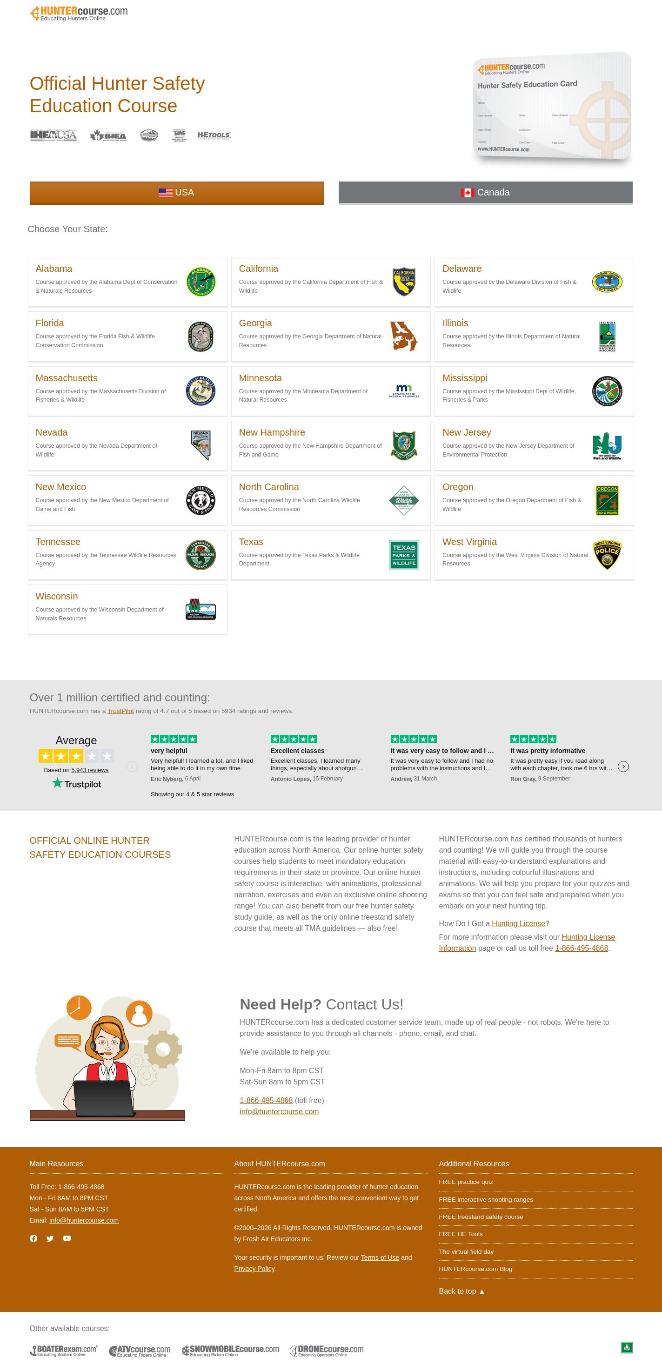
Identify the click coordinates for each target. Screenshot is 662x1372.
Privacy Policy (254, 1268)
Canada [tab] (485, 192)
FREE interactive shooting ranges (486, 1199)
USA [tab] (176, 192)
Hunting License (518, 924)
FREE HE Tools (461, 1234)
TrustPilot (120, 710)
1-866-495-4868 (581, 948)
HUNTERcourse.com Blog (476, 1268)
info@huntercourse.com (279, 1112)
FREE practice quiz (466, 1181)
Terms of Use (380, 1257)
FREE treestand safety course (481, 1216)
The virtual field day (466, 1251)
